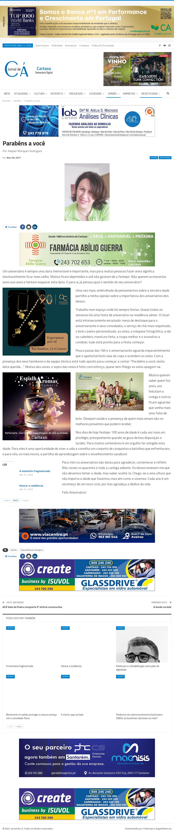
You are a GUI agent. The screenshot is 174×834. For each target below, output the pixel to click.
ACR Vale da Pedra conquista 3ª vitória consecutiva (32, 607)
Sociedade (95, 94)
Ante (7, 500)
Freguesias (76, 94)
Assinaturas (71, 45)
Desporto (57, 94)
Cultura (39, 94)
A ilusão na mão (162, 607)
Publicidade (57, 45)
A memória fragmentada (34, 471)
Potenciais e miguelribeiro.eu (157, 828)
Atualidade (21, 94)
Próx (16, 500)
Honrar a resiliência (31, 486)
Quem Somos (42, 45)
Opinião (112, 94)
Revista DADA (150, 94)
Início (7, 94)
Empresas (129, 94)
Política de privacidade (103, 45)
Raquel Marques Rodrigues (32, 550)
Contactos (84, 45)
